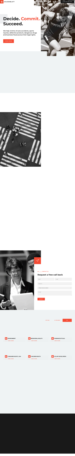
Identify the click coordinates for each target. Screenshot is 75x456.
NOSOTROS (27, 1)
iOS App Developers (60, 356)
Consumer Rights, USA (14, 356)
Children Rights (36, 356)
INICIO (21, 1)
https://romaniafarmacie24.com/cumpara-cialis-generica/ (11, 454)
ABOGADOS (35, 1)
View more (11, 340)
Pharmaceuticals (59, 338)
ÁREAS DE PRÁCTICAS (45, 1)
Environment (12, 338)
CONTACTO (55, 1)
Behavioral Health (36, 338)
